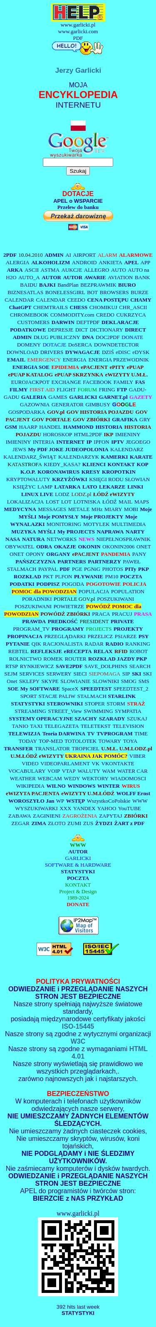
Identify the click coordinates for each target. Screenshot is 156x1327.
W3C (78, 1041)
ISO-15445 (78, 1026)
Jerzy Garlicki (78, 74)
